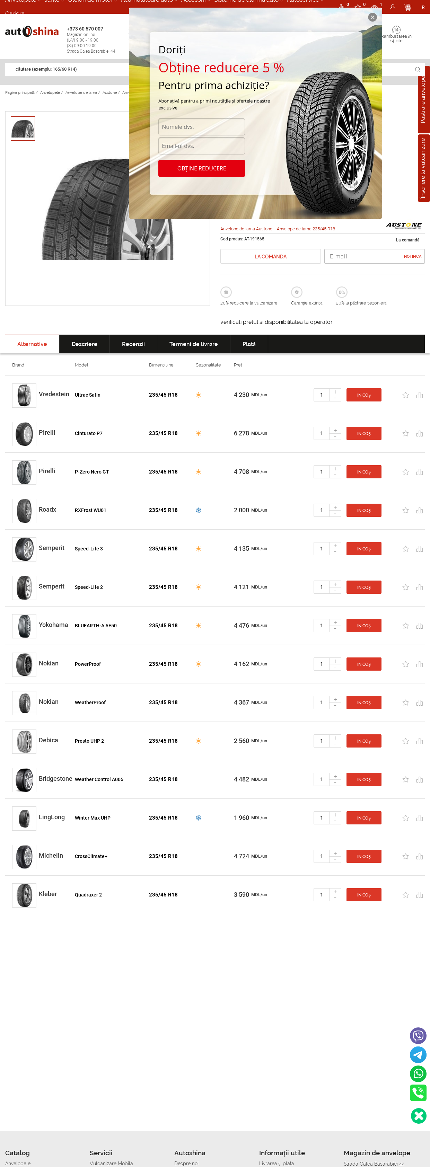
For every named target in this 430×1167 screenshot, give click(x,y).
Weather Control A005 (99, 779)
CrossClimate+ (91, 856)
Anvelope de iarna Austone (246, 228)
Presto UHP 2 (89, 741)
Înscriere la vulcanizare (423, 168)
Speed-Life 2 (89, 587)
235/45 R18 (163, 395)
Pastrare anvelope (423, 99)
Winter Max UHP (93, 818)
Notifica (412, 256)
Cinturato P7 (89, 433)
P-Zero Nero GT (92, 472)
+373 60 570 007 (96, 40)
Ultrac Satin (87, 395)
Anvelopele (17, 1163)
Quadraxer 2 (88, 895)
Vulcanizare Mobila (111, 1163)
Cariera (15, 13)
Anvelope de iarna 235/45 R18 (306, 228)
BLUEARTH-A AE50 (96, 625)
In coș (364, 395)
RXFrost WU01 (90, 510)
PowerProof (88, 664)
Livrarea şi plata (276, 1163)
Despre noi (186, 1163)
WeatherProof (90, 702)
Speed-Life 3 (89, 548)
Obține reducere (201, 168)
